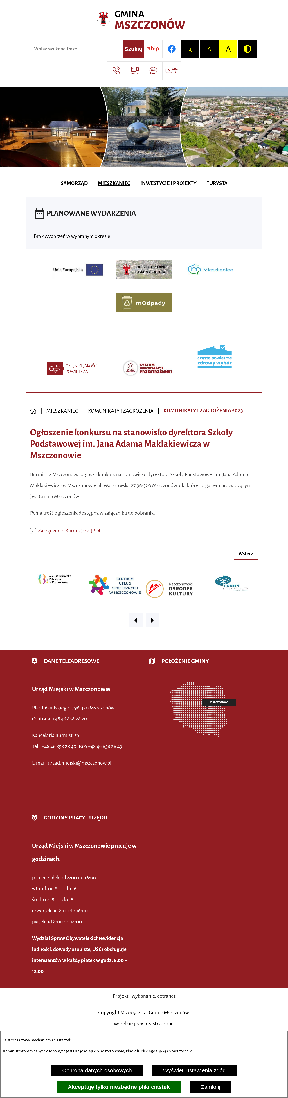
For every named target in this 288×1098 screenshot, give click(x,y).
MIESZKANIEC (62, 411)
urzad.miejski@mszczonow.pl (79, 763)
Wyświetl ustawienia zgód (194, 1070)
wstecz (245, 553)
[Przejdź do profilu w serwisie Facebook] (171, 49)
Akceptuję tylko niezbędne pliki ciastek (119, 1087)
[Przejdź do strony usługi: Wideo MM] (171, 70)
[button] (136, 620)
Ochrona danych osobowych (97, 1070)
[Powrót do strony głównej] (33, 410)
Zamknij (210, 1087)
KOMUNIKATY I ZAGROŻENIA (121, 411)
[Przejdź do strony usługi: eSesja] (135, 70)
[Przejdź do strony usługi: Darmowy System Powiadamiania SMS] (153, 70)
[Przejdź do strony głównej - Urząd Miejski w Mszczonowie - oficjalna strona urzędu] (144, 20)
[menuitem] (74, 183)
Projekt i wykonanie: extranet (144, 996)
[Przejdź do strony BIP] (153, 49)
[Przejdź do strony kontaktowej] (116, 70)
